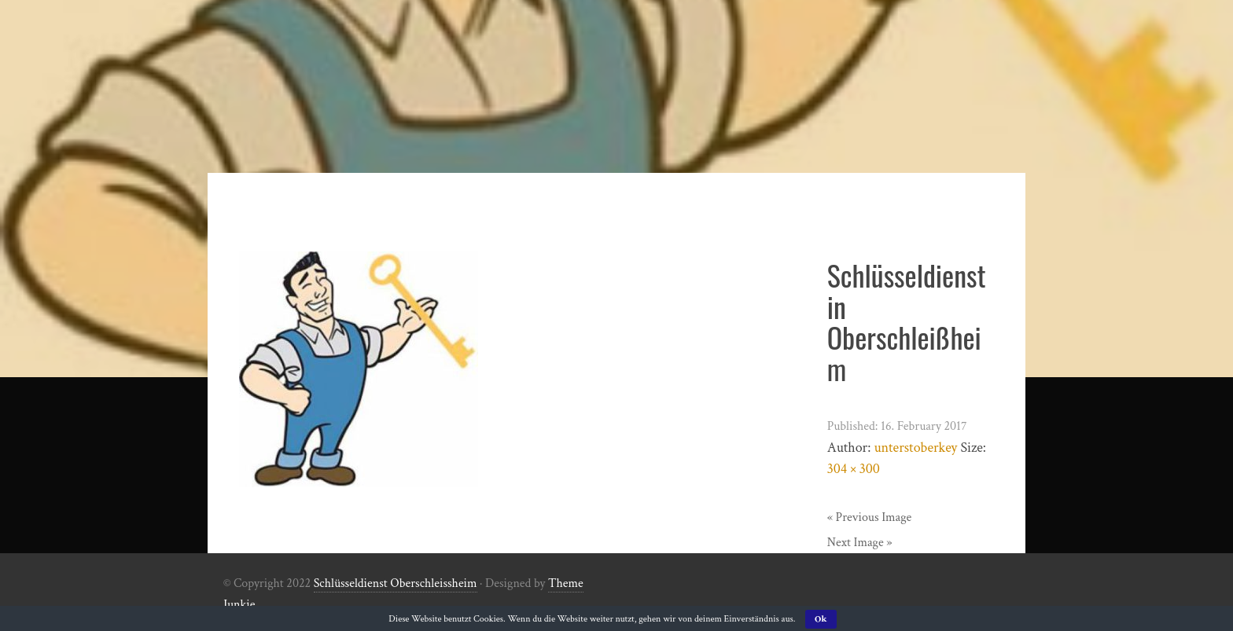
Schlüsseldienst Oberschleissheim (395, 583)
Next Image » (860, 542)
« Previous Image (869, 517)
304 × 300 (853, 469)
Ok (821, 619)
